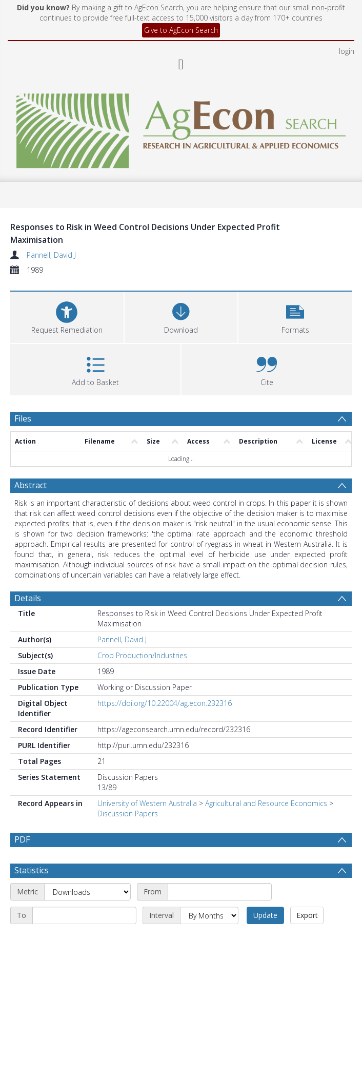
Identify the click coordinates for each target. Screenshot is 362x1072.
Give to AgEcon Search (181, 30)
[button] (295, 316)
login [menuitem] (346, 51)
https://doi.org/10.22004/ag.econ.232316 (164, 703)
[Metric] (87, 892)
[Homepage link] (181, 128)
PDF (22, 839)
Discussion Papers (127, 813)
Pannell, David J (51, 255)
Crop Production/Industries (142, 655)
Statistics (31, 870)
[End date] (84, 915)
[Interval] (209, 915)
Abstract (30, 485)
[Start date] (220, 892)
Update (265, 915)
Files (22, 418)
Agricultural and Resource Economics (266, 803)
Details (27, 598)
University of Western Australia (147, 803)
